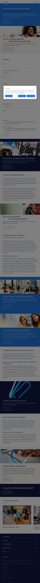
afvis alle (22, 96)
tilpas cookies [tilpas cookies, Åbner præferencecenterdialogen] (9, 96)
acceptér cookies (30, 96)
